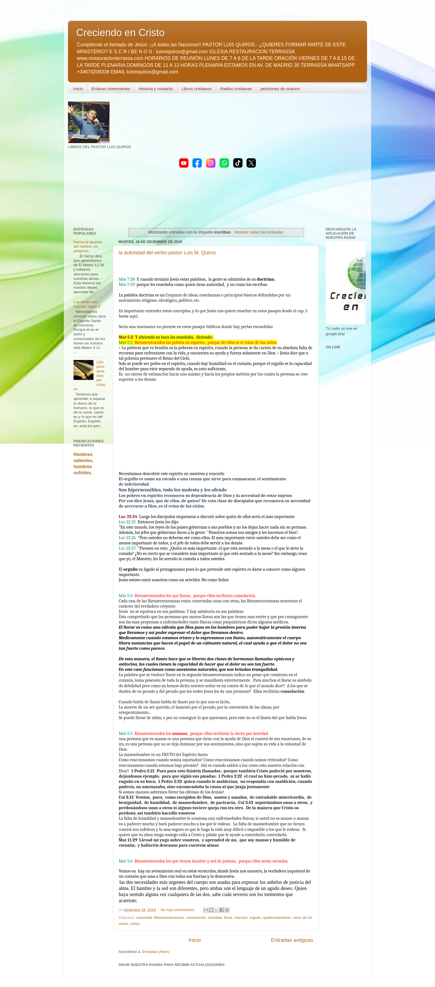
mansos (240, 917)
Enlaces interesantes (111, 88)
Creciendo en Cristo (120, 32)
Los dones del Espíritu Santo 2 (87, 304)
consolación (196, 917)
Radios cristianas (236, 88)
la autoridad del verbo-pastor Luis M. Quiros (167, 252)
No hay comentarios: (178, 910)
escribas (215, 917)
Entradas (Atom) (156, 952)
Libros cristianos (196, 88)
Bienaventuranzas (169, 917)
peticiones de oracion (280, 88)
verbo (135, 924)
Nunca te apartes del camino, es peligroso (88, 246)
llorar (228, 917)
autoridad (144, 917)
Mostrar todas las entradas (259, 232)
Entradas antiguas (292, 940)
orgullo (255, 917)
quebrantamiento (277, 917)
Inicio (78, 88)
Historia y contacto (156, 88)
